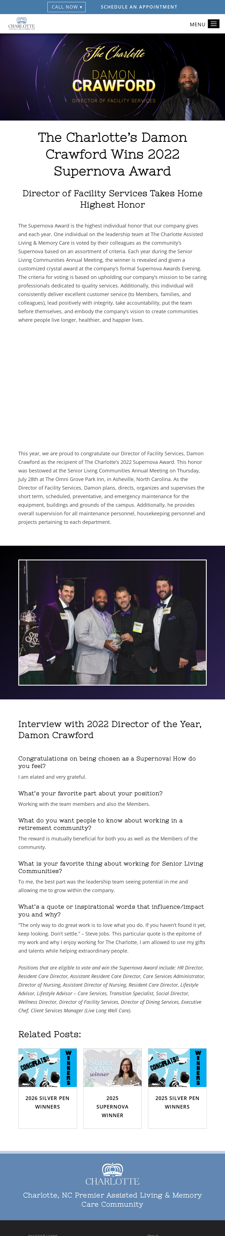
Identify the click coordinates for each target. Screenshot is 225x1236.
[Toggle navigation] (213, 23)
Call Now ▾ (67, 7)
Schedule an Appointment (139, 7)
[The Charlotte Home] (22, 23)
